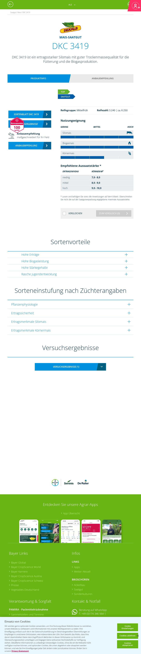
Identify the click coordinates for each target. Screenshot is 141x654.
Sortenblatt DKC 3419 (26, 114)
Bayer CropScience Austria (26, 557)
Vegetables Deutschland (25, 571)
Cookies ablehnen (127, 635)
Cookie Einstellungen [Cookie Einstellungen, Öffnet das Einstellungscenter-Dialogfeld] (128, 627)
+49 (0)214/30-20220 (93, 615)
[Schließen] (138, 636)
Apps (77, 548)
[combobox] (70, 367)
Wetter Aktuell (82, 553)
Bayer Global (18, 543)
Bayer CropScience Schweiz (27, 562)
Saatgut (78, 570)
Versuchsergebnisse (26, 124)
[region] (70, 635)
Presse (15, 566)
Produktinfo (38, 78)
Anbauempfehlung (103, 78)
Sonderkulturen (83, 575)
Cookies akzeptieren (127, 644)
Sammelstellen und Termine (27, 595)
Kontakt (80, 602)
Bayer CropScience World (26, 548)
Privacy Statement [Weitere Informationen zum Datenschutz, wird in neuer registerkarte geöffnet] (20, 651)
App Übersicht (71, 494)
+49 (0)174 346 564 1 (94, 595)
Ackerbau (79, 566)
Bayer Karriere (19, 553)
